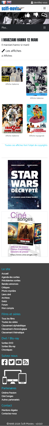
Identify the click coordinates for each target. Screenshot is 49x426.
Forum (5, 305)
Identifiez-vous (39, 3)
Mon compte (8, 308)
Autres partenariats (10, 400)
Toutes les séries (10, 322)
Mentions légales (10, 410)
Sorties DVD (7, 343)
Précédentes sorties (11, 281)
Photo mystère (9, 291)
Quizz (4, 301)
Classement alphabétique (14, 326)
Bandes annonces (10, 284)
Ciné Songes (7, 396)
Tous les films (8, 319)
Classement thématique (13, 333)
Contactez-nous (9, 414)
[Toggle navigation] (44, 8)
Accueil (5, 274)
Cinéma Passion (9, 393)
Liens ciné (6, 295)
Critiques (6, 288)
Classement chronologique (14, 329)
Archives (6, 298)
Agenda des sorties (11, 277)
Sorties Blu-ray (8, 346)
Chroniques (7, 350)
